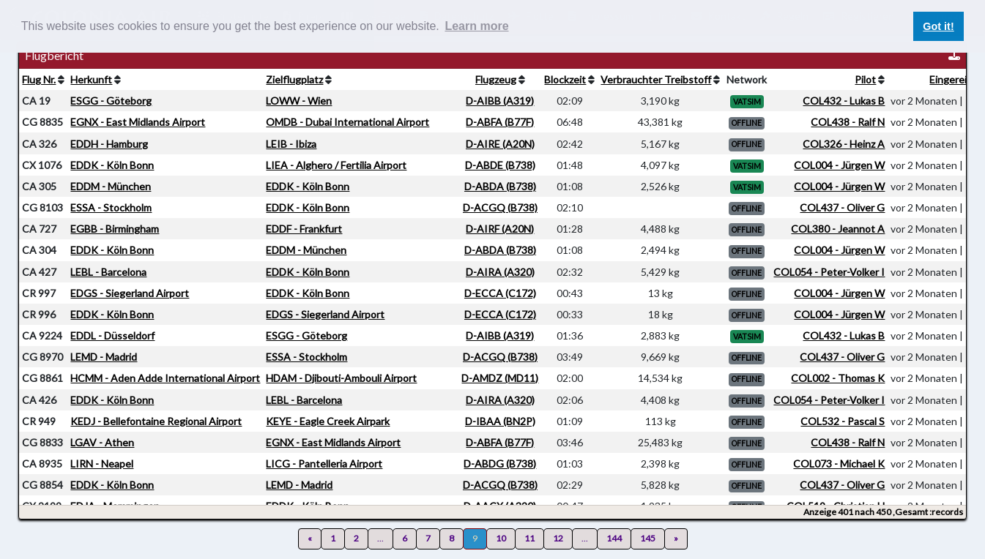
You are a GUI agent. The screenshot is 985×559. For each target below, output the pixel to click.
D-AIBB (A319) (500, 100)
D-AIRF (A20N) (500, 228)
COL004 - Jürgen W (839, 165)
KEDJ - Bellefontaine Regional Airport (156, 421)
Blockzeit (565, 79)
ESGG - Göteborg (111, 100)
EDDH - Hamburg (109, 144)
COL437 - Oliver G (842, 207)
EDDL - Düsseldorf (112, 335)
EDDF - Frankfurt (304, 228)
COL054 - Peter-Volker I (829, 272)
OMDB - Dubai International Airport (347, 122)
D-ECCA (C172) (500, 293)
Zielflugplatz (294, 79)
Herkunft (91, 79)
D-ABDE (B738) (500, 165)
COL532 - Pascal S (842, 421)
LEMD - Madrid (103, 356)
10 (501, 538)
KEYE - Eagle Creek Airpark (328, 421)
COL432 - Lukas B (844, 100)
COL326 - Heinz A (844, 144)
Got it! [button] (938, 26)
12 (558, 538)
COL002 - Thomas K (838, 378)
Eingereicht (955, 79)
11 (529, 538)
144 (614, 538)
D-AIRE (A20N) (500, 144)
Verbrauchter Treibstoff (656, 79)
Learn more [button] (476, 26)
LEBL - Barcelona (108, 272)
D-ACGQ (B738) (500, 207)
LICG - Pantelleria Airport (324, 463)
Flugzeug (495, 79)
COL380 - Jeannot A (838, 228)
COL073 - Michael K (839, 463)
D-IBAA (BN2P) (500, 421)
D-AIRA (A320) (500, 272)
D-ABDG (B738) (500, 463)
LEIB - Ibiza (291, 144)
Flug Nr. (39, 79)
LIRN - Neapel (101, 463)
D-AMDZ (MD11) (499, 378)
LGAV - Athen (102, 442)
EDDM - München (110, 186)
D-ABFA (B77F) (500, 122)
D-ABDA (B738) (500, 186)
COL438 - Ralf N (848, 122)
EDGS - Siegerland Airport (129, 293)
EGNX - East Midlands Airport (137, 122)
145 (647, 538)
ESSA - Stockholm (111, 207)
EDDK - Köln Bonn (112, 165)
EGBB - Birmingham (114, 228)
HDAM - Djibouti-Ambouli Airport (341, 378)
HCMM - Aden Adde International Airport (165, 378)
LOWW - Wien (299, 100)
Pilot (865, 79)
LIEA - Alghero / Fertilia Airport (336, 165)
